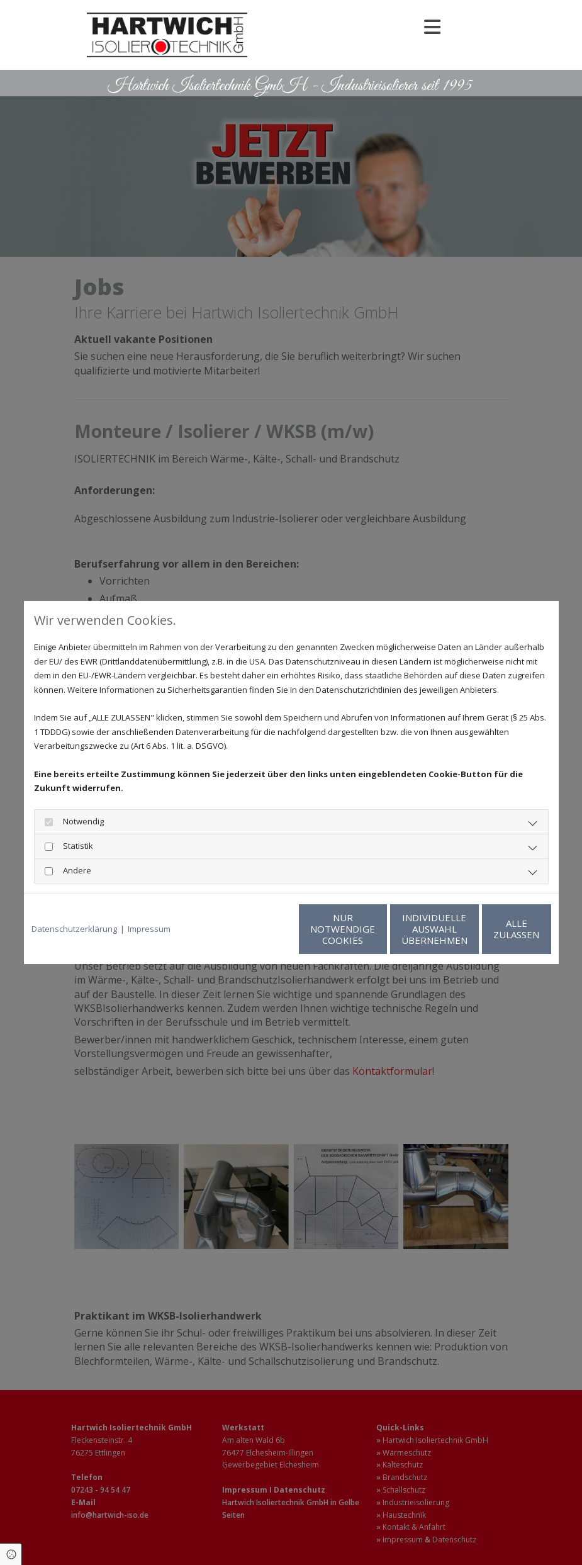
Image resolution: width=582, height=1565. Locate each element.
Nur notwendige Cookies (254, 929)
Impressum (149, 928)
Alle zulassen (493, 929)
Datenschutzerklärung (74, 928)
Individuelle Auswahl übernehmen (373, 928)
